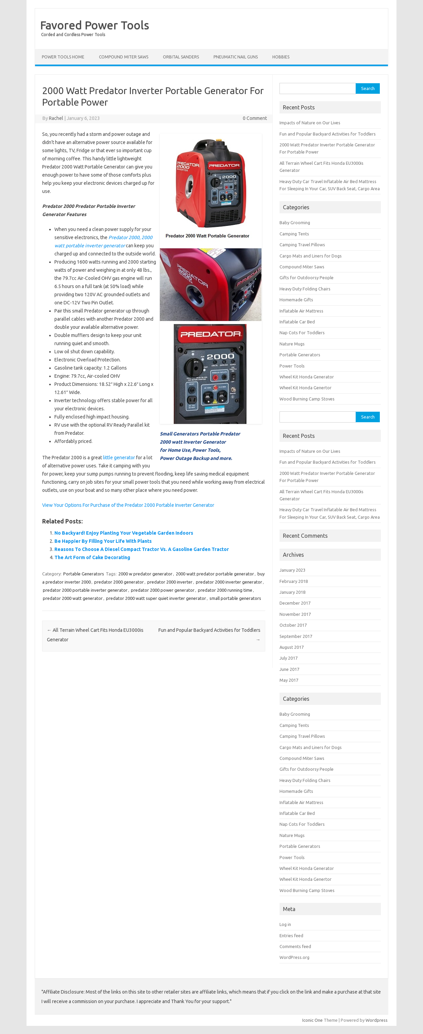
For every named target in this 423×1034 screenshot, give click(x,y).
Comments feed (295, 946)
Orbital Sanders (181, 57)
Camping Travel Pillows (302, 244)
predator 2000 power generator (162, 590)
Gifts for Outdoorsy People (307, 277)
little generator (119, 457)
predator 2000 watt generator (73, 598)
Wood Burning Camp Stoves (307, 398)
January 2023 (292, 570)
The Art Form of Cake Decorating (92, 557)
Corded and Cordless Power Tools (73, 34)
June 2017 (289, 669)
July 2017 (289, 658)
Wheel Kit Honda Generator (307, 376)
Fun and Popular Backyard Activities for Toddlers (328, 133)
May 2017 (289, 680)
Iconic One (312, 1020)
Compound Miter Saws (123, 57)
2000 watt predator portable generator (215, 573)
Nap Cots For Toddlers (302, 332)
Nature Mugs (292, 343)
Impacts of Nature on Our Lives (310, 122)
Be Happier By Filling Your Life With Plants (103, 541)
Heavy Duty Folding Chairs (305, 288)
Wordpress (377, 1020)
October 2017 (293, 625)
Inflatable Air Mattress (301, 310)
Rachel (56, 118)
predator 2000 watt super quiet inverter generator (156, 598)
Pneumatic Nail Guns (236, 57)
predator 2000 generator (119, 582)
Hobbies (280, 57)
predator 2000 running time (225, 590)
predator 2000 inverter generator (229, 582)
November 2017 (295, 614)
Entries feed (291, 935)
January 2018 (292, 592)
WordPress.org (294, 957)
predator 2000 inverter (169, 582)
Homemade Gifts (296, 299)
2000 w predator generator (145, 573)
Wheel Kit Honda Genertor (306, 387)
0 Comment (255, 118)
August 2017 (292, 647)
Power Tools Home (63, 57)
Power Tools (292, 365)
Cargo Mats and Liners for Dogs (311, 255)
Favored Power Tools (94, 24)
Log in (285, 924)
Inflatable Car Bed (297, 321)
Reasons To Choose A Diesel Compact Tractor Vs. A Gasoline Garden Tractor (141, 549)
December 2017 (295, 603)
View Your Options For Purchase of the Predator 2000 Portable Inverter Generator (128, 505)
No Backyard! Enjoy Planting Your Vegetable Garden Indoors (123, 533)
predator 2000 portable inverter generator (85, 590)
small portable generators (235, 598)
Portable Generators (83, 573)
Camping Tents (294, 233)
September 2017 (296, 636)
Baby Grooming (295, 222)
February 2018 (294, 581)
